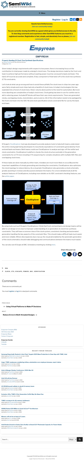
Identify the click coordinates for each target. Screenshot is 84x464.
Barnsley (11, 426)
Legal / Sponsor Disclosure (37, 459)
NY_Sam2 (9, 374)
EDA (10, 64)
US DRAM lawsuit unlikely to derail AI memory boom (17, 386)
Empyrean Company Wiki (9, 329)
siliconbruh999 (11, 382)
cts (12, 271)
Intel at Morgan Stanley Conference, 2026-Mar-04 (17, 370)
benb (10, 364)
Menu (42, 13)
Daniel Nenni (10, 358)
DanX (8, 420)
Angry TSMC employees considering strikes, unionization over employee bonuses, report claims (31, 362)
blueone (11, 388)
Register (56, 20)
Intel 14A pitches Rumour (9, 378)
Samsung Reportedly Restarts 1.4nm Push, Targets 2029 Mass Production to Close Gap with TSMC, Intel (34, 354)
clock (7, 271)
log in (18, 291)
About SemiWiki (50, 459)
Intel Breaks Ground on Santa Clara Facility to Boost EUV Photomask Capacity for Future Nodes (31, 424)
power (26, 271)
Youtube (3, 344)
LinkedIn (4, 342)
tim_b (10, 418)
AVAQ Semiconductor (15, 356)
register (11, 291)
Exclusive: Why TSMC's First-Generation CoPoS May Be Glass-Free (22, 394)
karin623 (9, 396)
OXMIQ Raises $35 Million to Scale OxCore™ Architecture (19, 408)
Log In (65, 20)
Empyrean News (6, 334)
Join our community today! (42, 27)
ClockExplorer (15, 144)
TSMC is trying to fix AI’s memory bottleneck (15, 400)
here (53, 245)
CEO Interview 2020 (7, 332)
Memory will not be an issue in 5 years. (13, 416)
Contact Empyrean (7, 336)
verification (39, 271)
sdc (31, 271)
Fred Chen (9, 366)
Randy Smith (7, 62)
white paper (9, 176)
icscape (18, 271)
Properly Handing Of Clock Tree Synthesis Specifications (22, 60)
